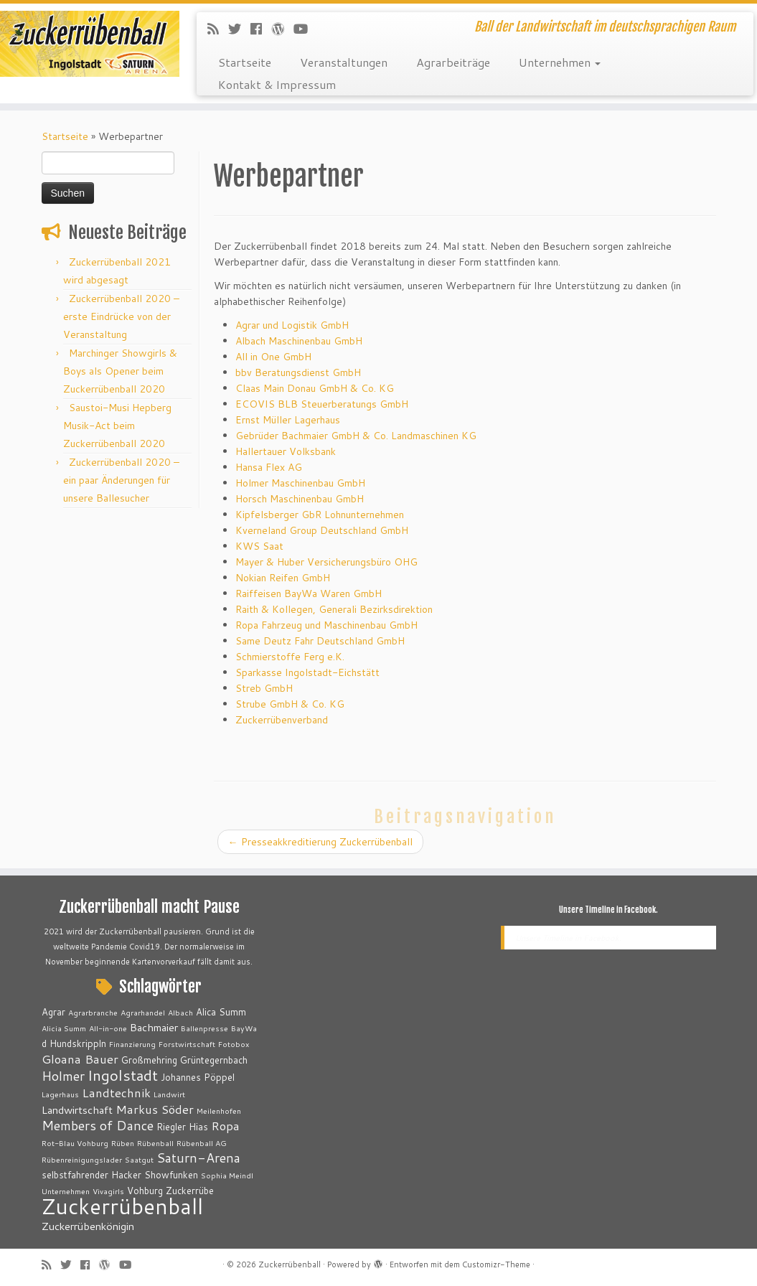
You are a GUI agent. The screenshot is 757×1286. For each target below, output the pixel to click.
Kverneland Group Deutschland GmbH (321, 530)
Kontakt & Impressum (277, 84)
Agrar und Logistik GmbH (293, 325)
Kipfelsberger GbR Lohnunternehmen (319, 514)
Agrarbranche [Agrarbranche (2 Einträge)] (93, 1012)
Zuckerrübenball (289, 1264)
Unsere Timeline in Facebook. (608, 910)
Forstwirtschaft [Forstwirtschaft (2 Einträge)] (187, 1043)
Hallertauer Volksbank (285, 451)
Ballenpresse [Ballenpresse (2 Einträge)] (204, 1028)
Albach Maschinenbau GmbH (298, 341)
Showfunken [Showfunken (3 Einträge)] (171, 1174)
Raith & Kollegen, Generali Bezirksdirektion (334, 609)
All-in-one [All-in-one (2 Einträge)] (108, 1028)
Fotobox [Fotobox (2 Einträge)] (233, 1043)
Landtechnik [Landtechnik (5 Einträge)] (116, 1092)
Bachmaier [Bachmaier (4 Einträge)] (154, 1027)
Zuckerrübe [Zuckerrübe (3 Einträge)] (190, 1190)
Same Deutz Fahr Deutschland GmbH (320, 641)
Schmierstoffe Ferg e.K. (289, 656)
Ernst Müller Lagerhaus (287, 420)
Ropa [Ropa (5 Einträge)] (225, 1125)
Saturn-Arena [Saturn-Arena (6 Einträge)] (198, 1157)
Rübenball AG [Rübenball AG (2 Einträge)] (202, 1142)
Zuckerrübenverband (281, 720)
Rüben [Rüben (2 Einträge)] (122, 1142)
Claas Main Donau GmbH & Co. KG (314, 388)
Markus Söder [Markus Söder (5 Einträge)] (155, 1109)
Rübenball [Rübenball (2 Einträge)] (155, 1142)
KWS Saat (259, 546)
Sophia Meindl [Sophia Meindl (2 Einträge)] (227, 1175)
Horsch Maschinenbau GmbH (299, 499)
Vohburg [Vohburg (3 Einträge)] (145, 1190)
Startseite (244, 62)
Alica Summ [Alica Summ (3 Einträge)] (221, 1011)
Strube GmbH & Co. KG (289, 704)
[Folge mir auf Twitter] (239, 28)
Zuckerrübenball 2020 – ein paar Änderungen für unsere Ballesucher (121, 480)
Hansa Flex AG (268, 467)
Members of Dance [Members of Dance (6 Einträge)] (98, 1125)
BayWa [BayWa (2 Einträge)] (244, 1028)
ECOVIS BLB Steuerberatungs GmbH (321, 404)
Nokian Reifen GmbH (282, 578)
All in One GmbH (273, 356)
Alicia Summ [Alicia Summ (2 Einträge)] (64, 1028)
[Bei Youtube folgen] (305, 28)
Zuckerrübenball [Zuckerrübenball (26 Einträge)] (122, 1206)
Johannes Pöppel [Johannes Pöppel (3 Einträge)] (198, 1077)
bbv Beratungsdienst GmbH (298, 372)
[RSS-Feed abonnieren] (217, 28)
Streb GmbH (264, 688)
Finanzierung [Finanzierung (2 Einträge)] (132, 1043)
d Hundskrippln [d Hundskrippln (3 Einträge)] (74, 1043)
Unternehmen (560, 62)
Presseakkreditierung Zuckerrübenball (320, 842)
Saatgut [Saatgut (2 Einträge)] (139, 1159)
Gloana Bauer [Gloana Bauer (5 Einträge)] (80, 1059)
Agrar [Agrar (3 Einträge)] (53, 1011)
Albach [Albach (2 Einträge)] (180, 1012)
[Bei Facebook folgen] (260, 28)
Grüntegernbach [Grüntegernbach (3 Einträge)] (214, 1059)
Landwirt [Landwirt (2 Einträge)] (169, 1094)
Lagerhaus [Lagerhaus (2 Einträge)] (60, 1094)
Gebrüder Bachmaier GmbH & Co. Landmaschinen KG (355, 435)
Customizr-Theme (496, 1264)
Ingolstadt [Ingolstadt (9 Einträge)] (123, 1075)
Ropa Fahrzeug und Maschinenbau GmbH (326, 625)
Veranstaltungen (343, 62)
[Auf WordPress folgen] (282, 28)
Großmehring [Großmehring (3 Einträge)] (149, 1059)
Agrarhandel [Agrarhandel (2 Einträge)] (143, 1012)
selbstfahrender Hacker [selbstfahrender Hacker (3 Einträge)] (91, 1174)
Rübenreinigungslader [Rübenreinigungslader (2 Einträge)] (82, 1159)
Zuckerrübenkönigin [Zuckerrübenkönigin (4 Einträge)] (88, 1226)
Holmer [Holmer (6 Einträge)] (63, 1075)
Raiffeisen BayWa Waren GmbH (308, 593)
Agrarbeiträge (453, 62)
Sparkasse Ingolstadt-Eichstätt (307, 672)
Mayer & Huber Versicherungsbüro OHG (326, 562)
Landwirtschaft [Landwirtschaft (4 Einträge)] (77, 1109)
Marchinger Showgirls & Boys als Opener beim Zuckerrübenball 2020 (120, 371)
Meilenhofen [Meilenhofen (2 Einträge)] (219, 1110)
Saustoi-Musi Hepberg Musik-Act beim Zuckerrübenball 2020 (117, 425)
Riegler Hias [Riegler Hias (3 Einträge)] (182, 1126)
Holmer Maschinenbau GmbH (300, 483)
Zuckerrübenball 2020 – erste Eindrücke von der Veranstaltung (121, 316)
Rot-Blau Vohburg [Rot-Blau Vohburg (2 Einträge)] (75, 1142)
